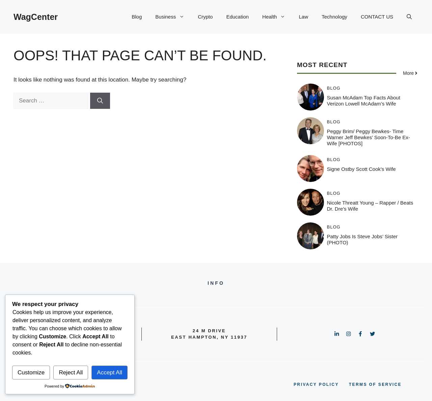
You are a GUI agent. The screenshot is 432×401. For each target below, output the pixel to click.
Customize (31, 372)
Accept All (109, 372)
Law (303, 17)
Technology (334, 17)
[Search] (100, 101)
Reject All (71, 372)
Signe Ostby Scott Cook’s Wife (361, 169)
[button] (409, 17)
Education (237, 17)
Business (173, 17)
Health (277, 17)
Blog (137, 17)
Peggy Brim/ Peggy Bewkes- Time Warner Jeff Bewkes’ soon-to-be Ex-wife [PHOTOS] (368, 137)
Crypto (205, 17)
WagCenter (36, 17)
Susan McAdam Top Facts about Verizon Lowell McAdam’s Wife (363, 100)
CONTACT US (377, 17)
